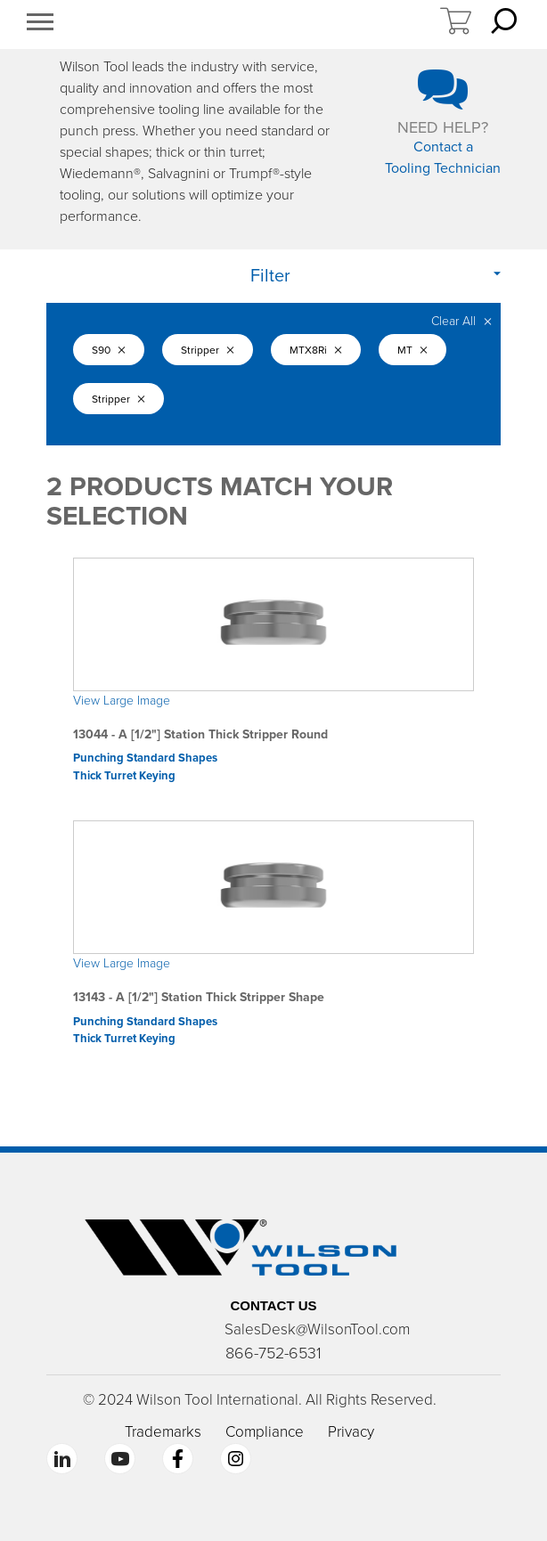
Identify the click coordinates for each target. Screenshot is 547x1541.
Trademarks (163, 1432)
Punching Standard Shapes (145, 758)
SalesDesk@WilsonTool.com (317, 1329)
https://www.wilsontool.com (254, 25)
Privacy (351, 1432)
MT (412, 350)
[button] (40, 24)
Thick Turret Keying (124, 776)
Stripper (207, 350)
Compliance (264, 1432)
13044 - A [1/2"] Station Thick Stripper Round (200, 734)
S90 (109, 350)
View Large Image (121, 700)
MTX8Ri (316, 350)
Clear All (461, 321)
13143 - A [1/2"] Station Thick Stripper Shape (198, 997)
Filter (270, 276)
